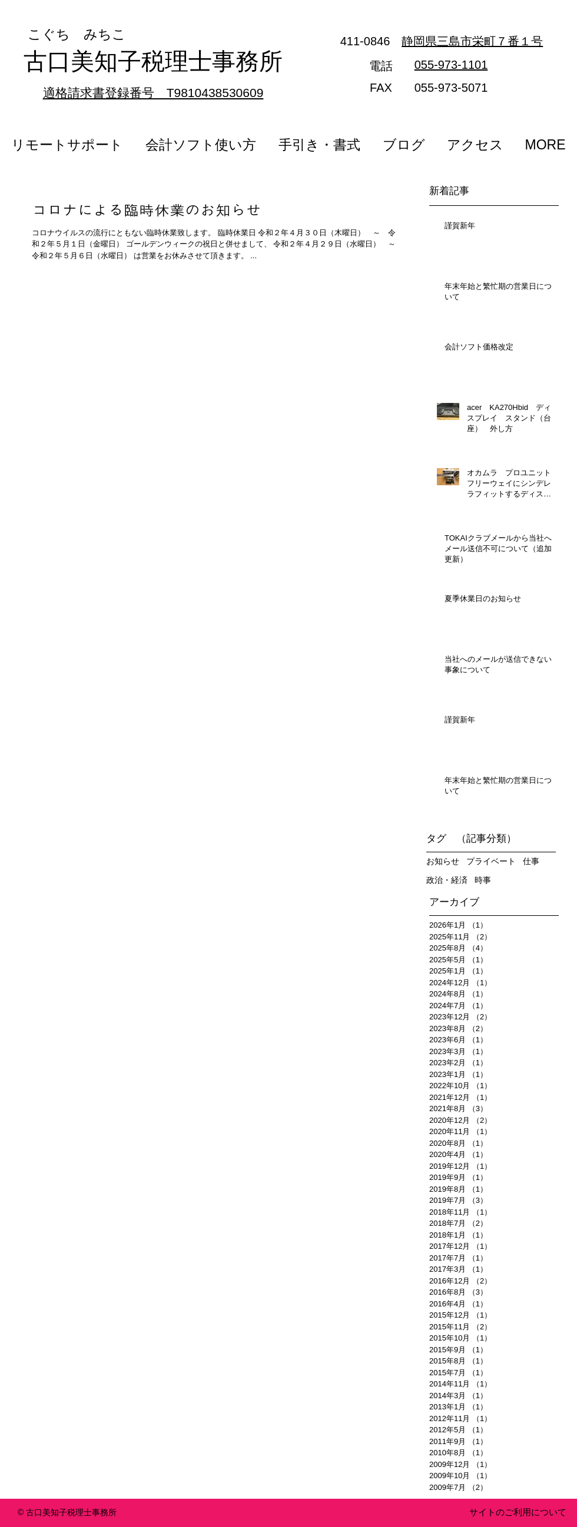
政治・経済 (446, 880)
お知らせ (442, 861)
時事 (483, 880)
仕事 (531, 861)
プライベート (491, 861)
